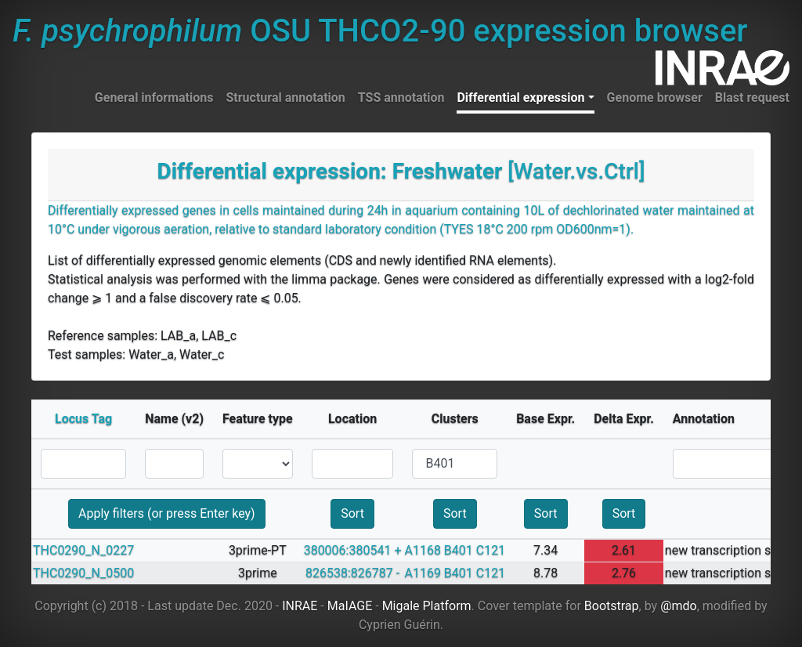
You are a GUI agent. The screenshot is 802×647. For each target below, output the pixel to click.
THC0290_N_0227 (83, 550)
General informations (154, 97)
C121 (490, 550)
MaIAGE (350, 605)
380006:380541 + (353, 550)
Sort (352, 513)
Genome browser (655, 97)
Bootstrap (611, 605)
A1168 (422, 550)
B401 (458, 550)
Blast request (752, 97)
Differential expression (520, 97)
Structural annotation (285, 97)
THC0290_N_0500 (83, 573)
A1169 (422, 573)
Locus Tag (83, 418)
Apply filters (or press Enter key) (166, 513)
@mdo (678, 605)
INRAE (299, 605)
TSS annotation (401, 97)
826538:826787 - (352, 573)
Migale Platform (426, 605)
